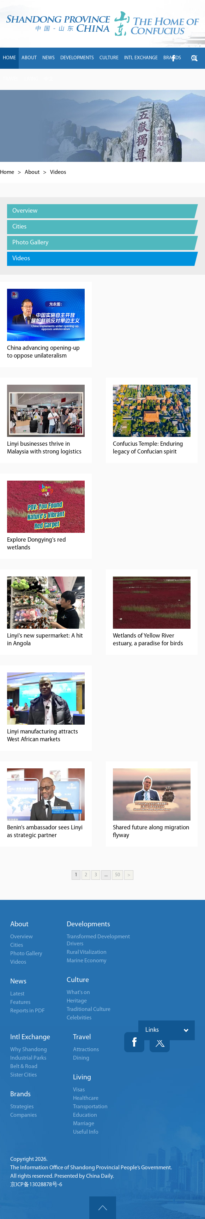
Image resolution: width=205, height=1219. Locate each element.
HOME (9, 58)
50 (117, 875)
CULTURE (109, 58)
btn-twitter (194, 58)
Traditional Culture (88, 1009)
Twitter (160, 1042)
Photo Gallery (26, 954)
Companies (23, 1115)
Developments (88, 924)
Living (82, 1077)
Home (7, 172)
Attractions (86, 1050)
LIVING (31, 79)
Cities (16, 945)
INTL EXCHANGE (141, 58)
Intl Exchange (30, 1037)
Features (20, 1002)
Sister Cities (23, 1075)
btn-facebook (173, 58)
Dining (81, 1058)
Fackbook (134, 1042)
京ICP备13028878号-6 (36, 1185)
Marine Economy (87, 961)
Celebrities (79, 1018)
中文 (49, 79)
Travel (82, 1037)
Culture (78, 980)
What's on (78, 992)
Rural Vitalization (87, 952)
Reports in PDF (27, 1011)
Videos (58, 172)
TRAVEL (11, 79)
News (18, 981)
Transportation (90, 1107)
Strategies (22, 1107)
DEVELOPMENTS (77, 58)
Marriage (83, 1124)
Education (85, 1115)
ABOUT (29, 58)
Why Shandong (28, 1050)
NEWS (48, 58)
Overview (21, 937)
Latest (17, 994)
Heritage (77, 1001)
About (32, 172)
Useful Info (85, 1132)
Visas (79, 1090)
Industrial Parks (28, 1058)
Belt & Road (23, 1066)
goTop (102, 1207)
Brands (20, 1094)
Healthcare (85, 1098)
